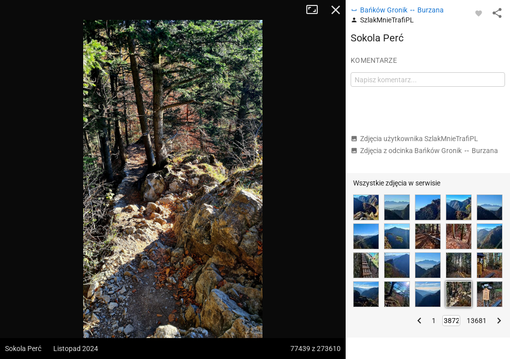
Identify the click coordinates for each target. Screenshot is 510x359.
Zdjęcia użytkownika (414, 139)
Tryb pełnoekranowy (316, 10)
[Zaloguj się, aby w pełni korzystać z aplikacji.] (479, 13)
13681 (477, 321)
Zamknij (336, 10)
